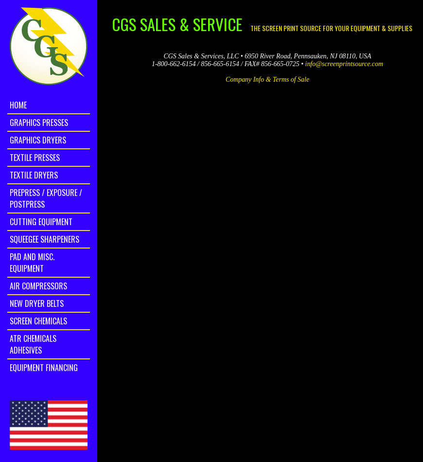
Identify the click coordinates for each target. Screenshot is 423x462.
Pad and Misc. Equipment (32, 262)
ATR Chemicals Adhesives (33, 344)
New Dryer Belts (37, 303)
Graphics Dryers (38, 140)
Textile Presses (35, 157)
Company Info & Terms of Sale (267, 79)
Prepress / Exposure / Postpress (46, 198)
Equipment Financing (44, 367)
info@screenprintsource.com (344, 64)
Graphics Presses (39, 122)
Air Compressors (38, 286)
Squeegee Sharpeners (44, 239)
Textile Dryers (34, 175)
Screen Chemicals (38, 321)
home (18, 105)
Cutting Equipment (41, 222)
